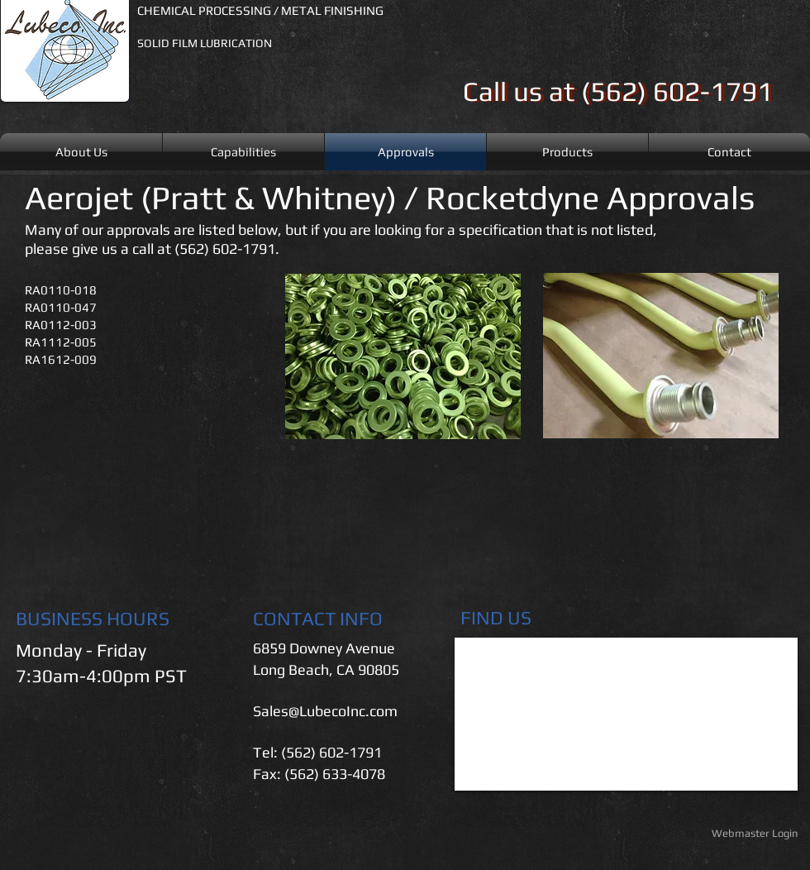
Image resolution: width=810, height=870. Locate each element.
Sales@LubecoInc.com (325, 710)
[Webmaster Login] (754, 833)
